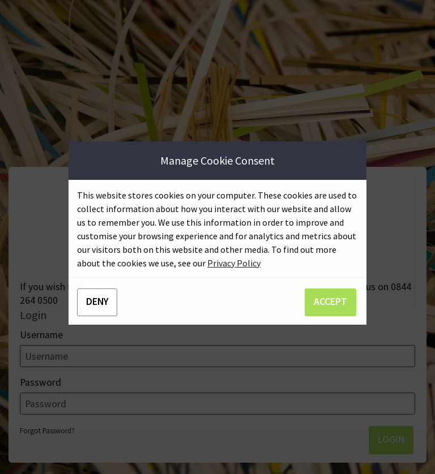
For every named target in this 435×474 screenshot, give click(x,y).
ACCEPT (330, 301)
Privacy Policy (234, 263)
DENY (97, 301)
